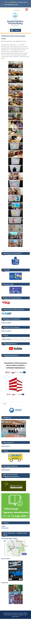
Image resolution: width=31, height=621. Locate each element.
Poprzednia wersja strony (11, 4)
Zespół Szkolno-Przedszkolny (15, 22)
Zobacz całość (6, 323)
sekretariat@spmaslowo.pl (20, 2)
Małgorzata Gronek (21, 41)
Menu (15, 30)
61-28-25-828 (8, 2)
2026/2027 (5, 446)
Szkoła (3, 526)
